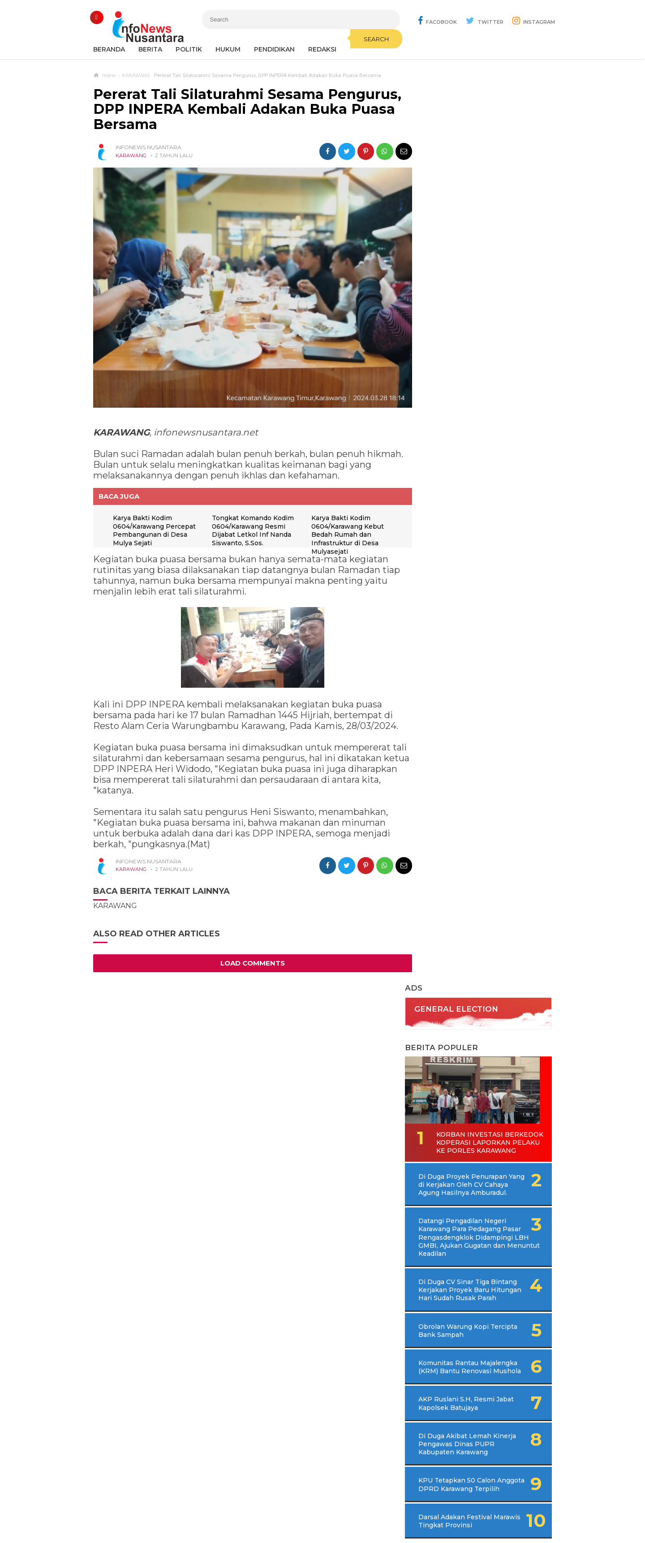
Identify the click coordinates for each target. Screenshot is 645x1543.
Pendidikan (274, 49)
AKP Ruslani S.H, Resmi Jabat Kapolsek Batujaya (470, 583)
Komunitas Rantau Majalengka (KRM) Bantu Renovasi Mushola (471, 542)
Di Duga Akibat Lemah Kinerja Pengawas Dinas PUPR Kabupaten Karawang (476, 624)
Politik (189, 49)
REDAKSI (322, 49)
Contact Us (239, 1506)
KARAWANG (131, 155)
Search (369, 39)
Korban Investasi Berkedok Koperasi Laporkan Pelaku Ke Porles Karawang (472, 302)
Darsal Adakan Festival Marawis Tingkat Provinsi (472, 709)
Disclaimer (443, 1506)
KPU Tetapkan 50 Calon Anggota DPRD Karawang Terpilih (472, 668)
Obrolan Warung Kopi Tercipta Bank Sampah (468, 502)
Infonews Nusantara (320, 1520)
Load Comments (250, 959)
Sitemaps (198, 1506)
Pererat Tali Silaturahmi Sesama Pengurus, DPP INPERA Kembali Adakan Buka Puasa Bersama (247, 109)
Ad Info (276, 1506)
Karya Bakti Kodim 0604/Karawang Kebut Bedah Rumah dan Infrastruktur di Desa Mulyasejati (345, 530)
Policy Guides (397, 1506)
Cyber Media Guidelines (331, 1506)
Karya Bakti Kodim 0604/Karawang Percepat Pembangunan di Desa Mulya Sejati (154, 526)
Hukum (228, 49)
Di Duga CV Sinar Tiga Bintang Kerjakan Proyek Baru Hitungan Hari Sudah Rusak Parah (484, 457)
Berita (150, 49)
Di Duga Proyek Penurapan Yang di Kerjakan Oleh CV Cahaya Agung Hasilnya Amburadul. (488, 348)
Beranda (109, 49)
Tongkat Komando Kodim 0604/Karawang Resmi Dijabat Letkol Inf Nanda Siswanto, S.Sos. (252, 526)
